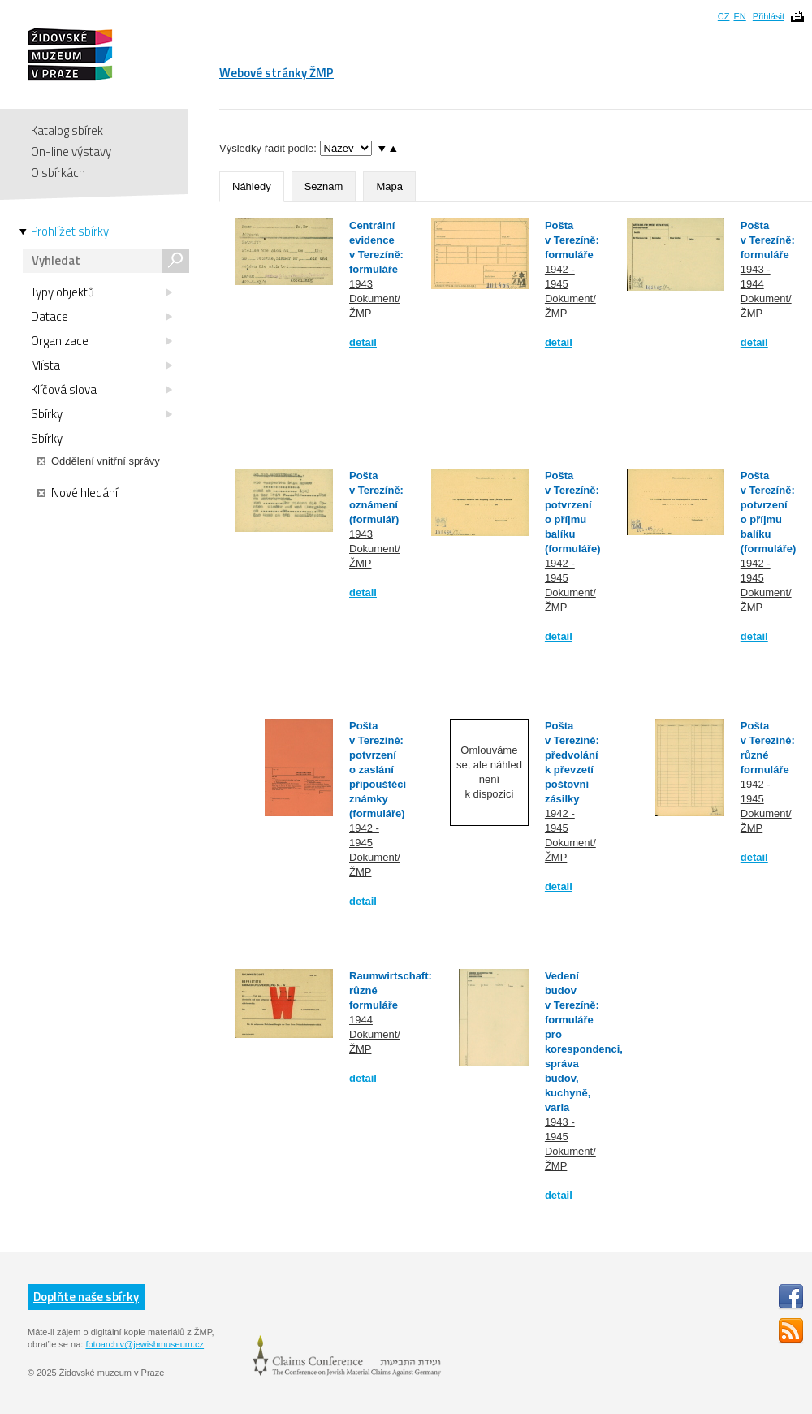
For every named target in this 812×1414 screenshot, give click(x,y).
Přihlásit (768, 16)
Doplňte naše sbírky (86, 1296)
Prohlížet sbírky (70, 231)
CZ (724, 16)
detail (363, 342)
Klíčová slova (101, 390)
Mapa (389, 186)
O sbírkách (58, 172)
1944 (361, 1020)
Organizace (101, 341)
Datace (101, 316)
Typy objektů (101, 292)
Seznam (323, 186)
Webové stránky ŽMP (276, 72)
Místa (101, 365)
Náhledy (251, 186)
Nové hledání (77, 493)
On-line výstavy (71, 151)
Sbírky (101, 414)
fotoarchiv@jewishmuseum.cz (144, 1344)
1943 (361, 284)
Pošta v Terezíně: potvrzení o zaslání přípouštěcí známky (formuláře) (377, 769)
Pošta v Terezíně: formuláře (572, 240)
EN (739, 16)
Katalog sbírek (67, 130)
